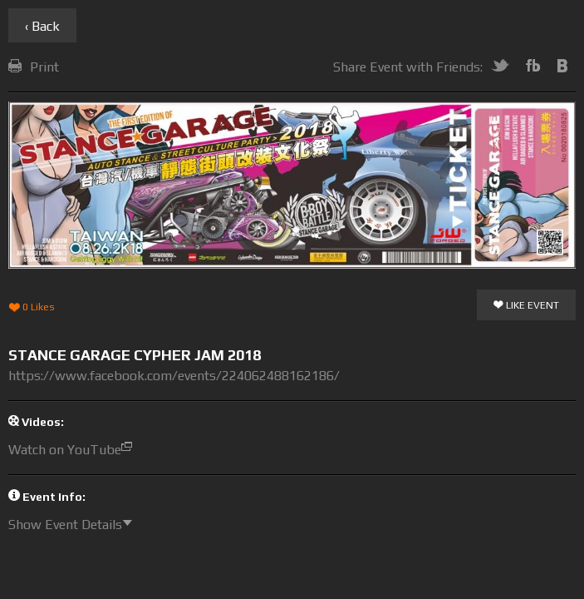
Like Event (526, 306)
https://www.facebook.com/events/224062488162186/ (174, 376)
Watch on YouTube (74, 450)
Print (33, 67)
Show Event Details (74, 524)
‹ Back (42, 26)
